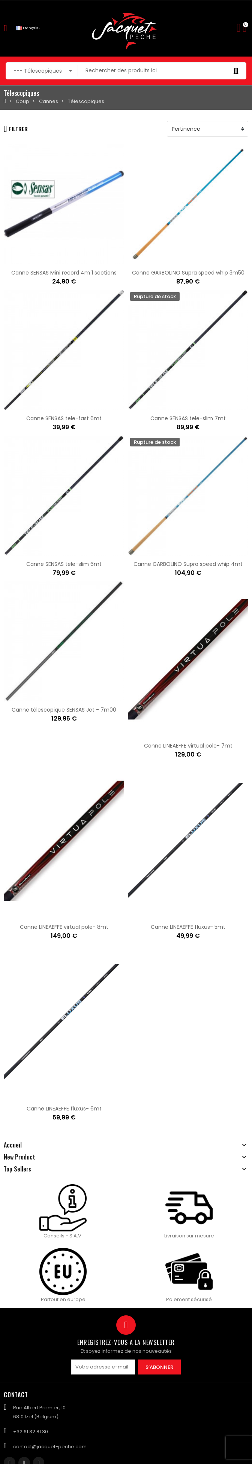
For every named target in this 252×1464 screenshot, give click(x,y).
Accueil (13, 1145)
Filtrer (16, 128)
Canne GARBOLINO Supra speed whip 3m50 (188, 272)
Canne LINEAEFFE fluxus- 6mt (64, 1108)
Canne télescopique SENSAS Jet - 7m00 (64, 709)
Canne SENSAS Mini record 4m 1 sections (64, 272)
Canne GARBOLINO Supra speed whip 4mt (188, 564)
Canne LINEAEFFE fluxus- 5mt (188, 927)
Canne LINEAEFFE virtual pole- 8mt (64, 927)
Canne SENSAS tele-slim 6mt (64, 564)
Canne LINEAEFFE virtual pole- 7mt (188, 745)
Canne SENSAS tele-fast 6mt (64, 418)
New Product (19, 1157)
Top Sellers (17, 1169)
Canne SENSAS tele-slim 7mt (188, 418)
